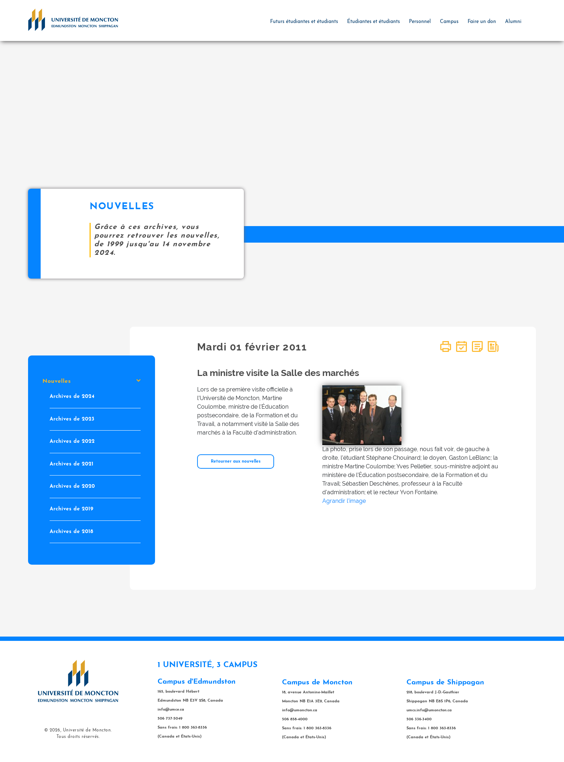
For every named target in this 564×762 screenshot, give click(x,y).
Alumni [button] (513, 21)
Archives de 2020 (72, 486)
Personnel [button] (420, 21)
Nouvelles (91, 381)
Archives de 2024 (72, 396)
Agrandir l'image (344, 500)
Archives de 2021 (72, 464)
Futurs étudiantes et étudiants (304, 21)
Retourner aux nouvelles (235, 461)
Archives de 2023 (72, 419)
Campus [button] (449, 21)
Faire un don (482, 21)
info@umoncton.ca (299, 710)
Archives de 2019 (72, 509)
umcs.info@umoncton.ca (429, 710)
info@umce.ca (171, 710)
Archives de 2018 (71, 531)
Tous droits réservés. (78, 737)
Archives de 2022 (72, 441)
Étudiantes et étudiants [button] (373, 21)
